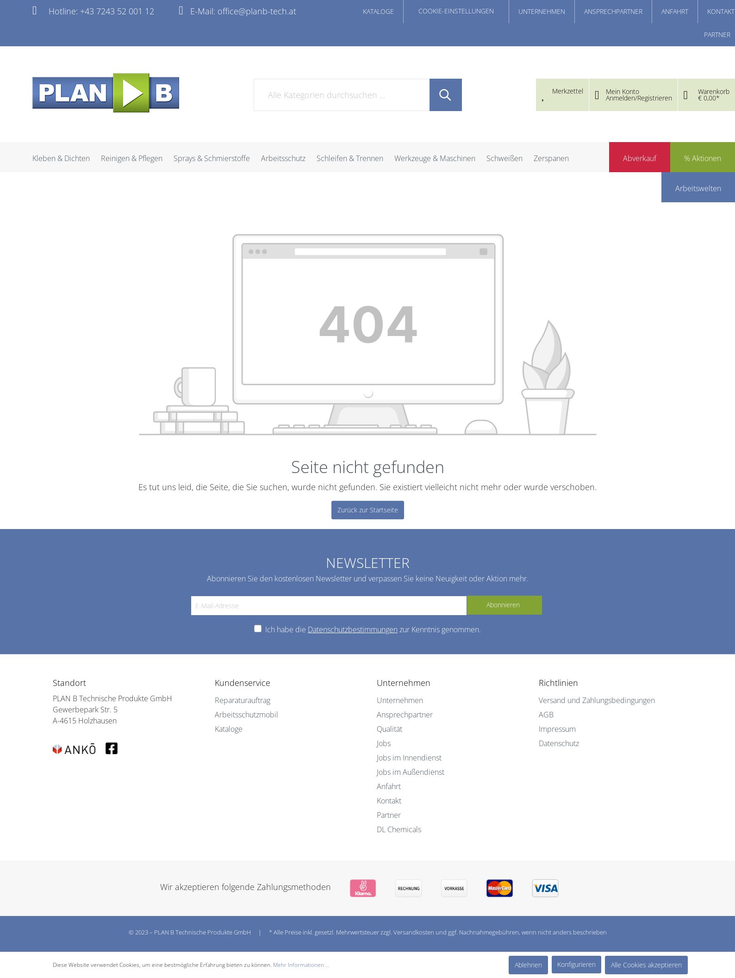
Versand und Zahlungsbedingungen (597, 700)
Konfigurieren (576, 964)
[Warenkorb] (706, 96)
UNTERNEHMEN (541, 11)
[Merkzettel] (562, 92)
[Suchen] (446, 95)
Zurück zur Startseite (367, 509)
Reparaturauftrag (242, 700)
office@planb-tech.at (257, 11)
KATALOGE (378, 11)
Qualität (389, 729)
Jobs (384, 743)
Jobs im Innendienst (409, 758)
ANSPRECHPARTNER (613, 11)
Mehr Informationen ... (301, 965)
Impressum (557, 729)
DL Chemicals (399, 829)
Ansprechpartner (405, 715)
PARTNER (717, 34)
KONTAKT (721, 11)
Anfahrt (389, 786)
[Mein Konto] (633, 96)
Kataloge (229, 729)
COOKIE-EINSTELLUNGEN (456, 10)
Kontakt (389, 801)
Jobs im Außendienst (410, 772)
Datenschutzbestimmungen (353, 629)
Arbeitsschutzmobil (246, 715)
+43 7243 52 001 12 (117, 11)
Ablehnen (528, 964)
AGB (546, 715)
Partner (389, 815)
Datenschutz (559, 743)
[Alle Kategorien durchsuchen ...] (342, 95)
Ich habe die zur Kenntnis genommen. (373, 629)
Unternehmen (400, 700)
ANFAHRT (674, 11)
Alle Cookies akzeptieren (646, 964)
